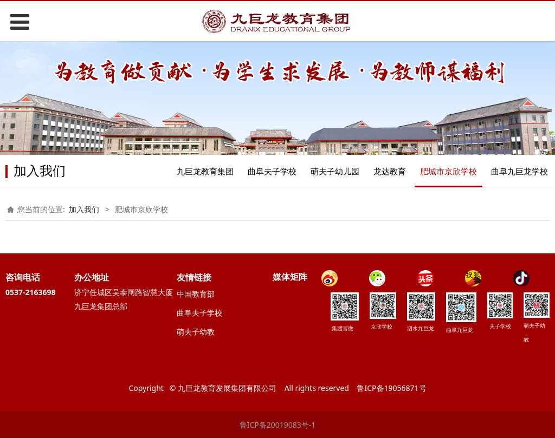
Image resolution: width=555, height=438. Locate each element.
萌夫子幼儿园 (335, 171)
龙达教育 (389, 171)
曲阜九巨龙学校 (519, 171)
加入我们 (84, 209)
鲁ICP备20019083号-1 (278, 425)
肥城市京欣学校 (448, 171)
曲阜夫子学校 (272, 171)
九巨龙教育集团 (205, 171)
